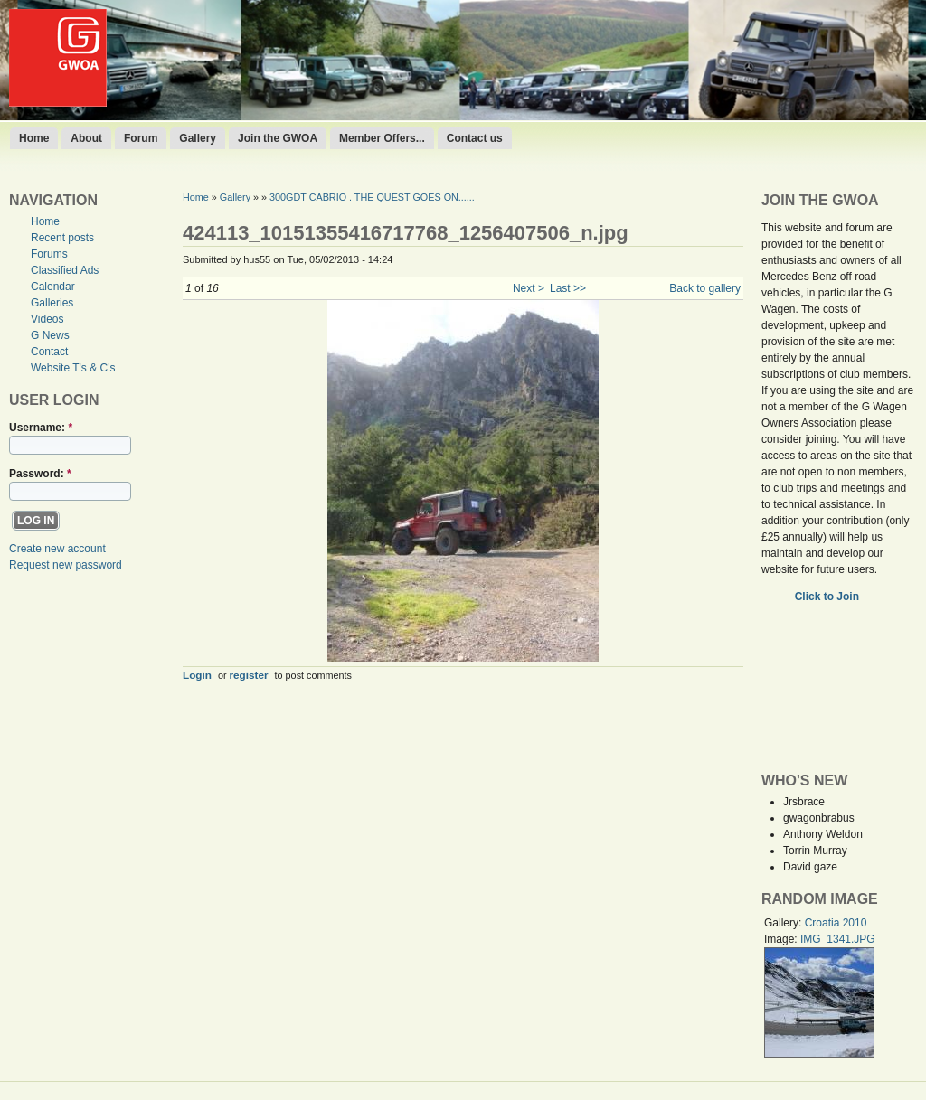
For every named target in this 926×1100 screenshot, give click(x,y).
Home (34, 138)
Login (197, 675)
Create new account (57, 548)
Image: (782, 939)
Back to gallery (705, 288)
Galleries (52, 302)
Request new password (65, 565)
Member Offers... (382, 138)
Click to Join (829, 596)
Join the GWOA (277, 138)
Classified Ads (65, 270)
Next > (528, 288)
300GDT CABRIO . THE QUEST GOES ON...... (372, 197)
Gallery (197, 138)
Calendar (53, 286)
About (86, 138)
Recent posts (62, 237)
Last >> (568, 288)
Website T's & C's (73, 368)
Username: (40, 427)
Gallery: (784, 923)
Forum (140, 138)
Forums (49, 254)
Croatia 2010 (836, 923)
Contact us (475, 138)
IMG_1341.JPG (837, 939)
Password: (40, 473)
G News (50, 335)
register (249, 675)
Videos (47, 319)
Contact (49, 351)
